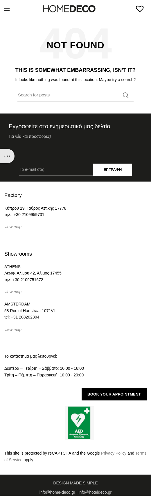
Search (125, 95)
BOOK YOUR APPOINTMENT (114, 394)
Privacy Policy (113, 453)
